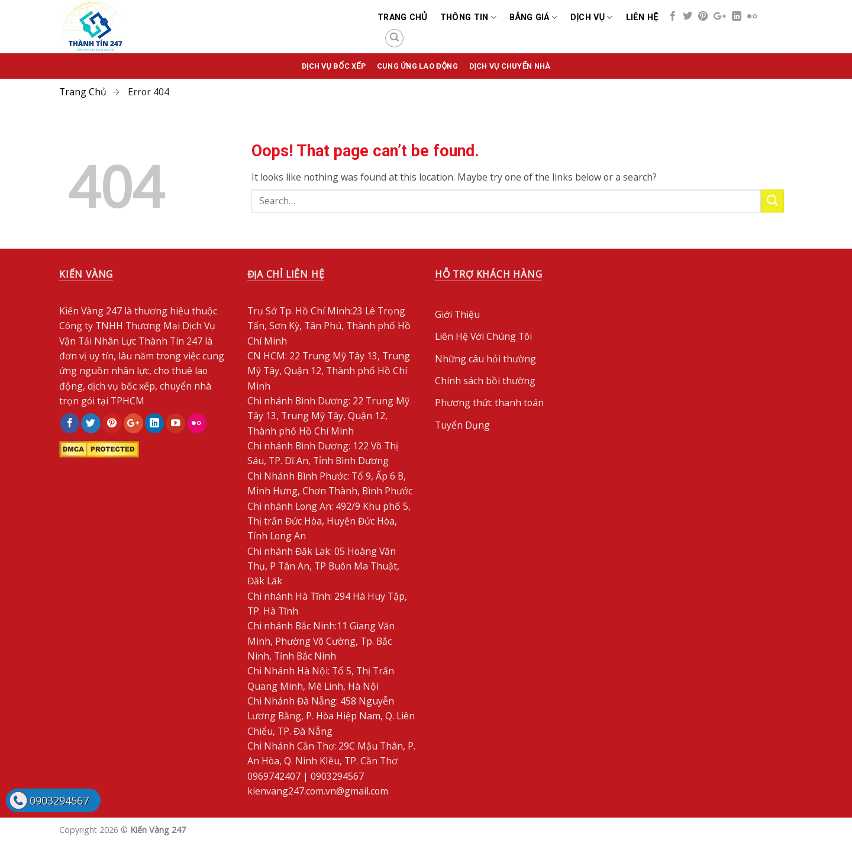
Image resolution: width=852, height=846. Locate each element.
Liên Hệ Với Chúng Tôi (483, 336)
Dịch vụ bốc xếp (334, 66)
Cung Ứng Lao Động (417, 66)
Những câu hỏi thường (485, 358)
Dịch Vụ (591, 17)
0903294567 (59, 800)
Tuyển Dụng (462, 425)
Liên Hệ (642, 17)
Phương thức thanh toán (489, 402)
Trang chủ (402, 17)
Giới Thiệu (457, 314)
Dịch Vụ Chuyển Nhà (509, 66)
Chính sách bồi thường (485, 380)
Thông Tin (468, 17)
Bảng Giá (533, 17)
